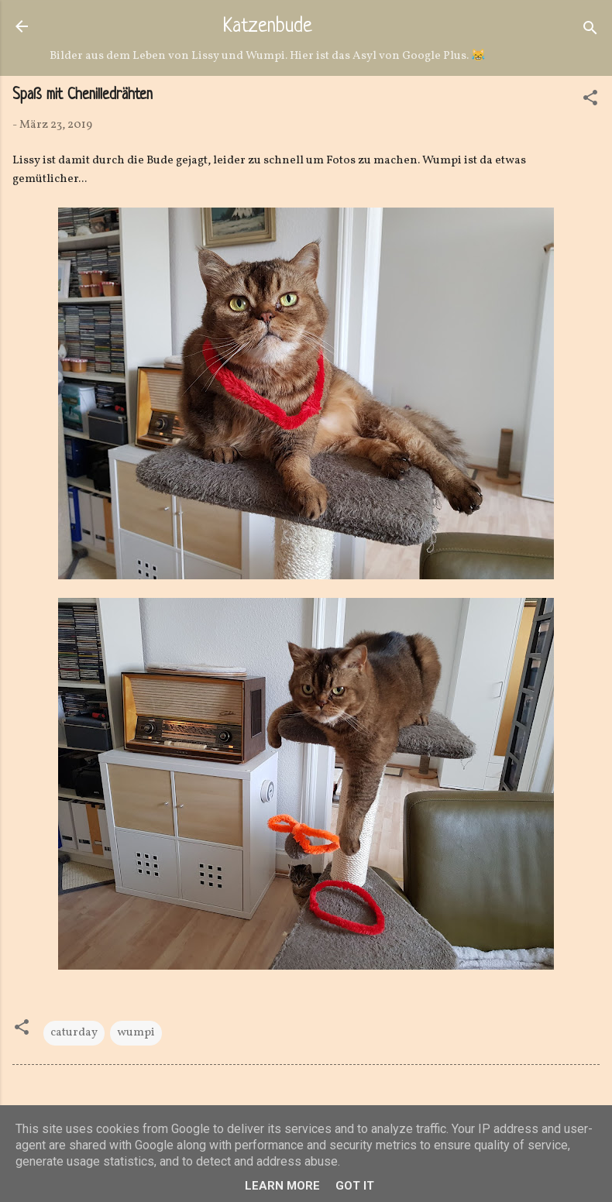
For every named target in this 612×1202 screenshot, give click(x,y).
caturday (74, 1033)
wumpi (136, 1033)
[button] (590, 101)
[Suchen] (590, 31)
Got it (354, 1186)
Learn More (282, 1186)
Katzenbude (267, 27)
